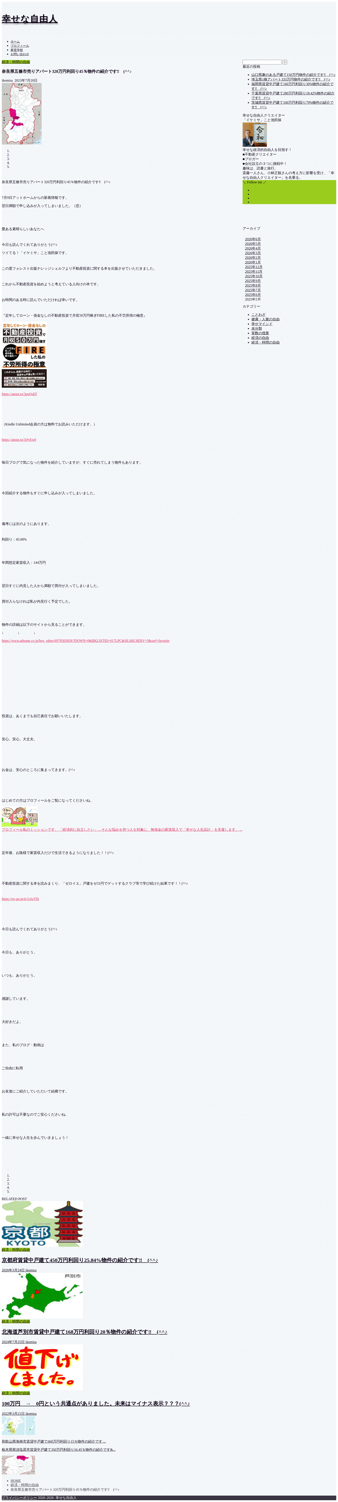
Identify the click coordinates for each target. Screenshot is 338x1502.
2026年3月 (253, 253)
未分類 (256, 328)
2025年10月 (254, 276)
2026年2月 (253, 257)
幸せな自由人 (30, 19)
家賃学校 (17, 50)
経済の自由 (260, 338)
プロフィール (20, 45)
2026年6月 (253, 239)
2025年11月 (253, 271)
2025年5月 (253, 299)
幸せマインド (262, 324)
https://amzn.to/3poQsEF (19, 394)
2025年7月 (253, 290)
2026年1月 (253, 262)
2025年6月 (253, 295)
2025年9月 (253, 281)
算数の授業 (260, 333)
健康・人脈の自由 (265, 319)
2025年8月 (253, 285)
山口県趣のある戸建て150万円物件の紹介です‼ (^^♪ (293, 75)
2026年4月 (253, 248)
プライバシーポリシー (19, 1498)
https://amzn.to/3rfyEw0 (19, 440)
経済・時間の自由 (16, 62)
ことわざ (258, 314)
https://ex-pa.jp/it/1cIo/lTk (20, 899)
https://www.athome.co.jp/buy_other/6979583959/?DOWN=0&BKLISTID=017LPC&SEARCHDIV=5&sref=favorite (85, 641)
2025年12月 (254, 267)
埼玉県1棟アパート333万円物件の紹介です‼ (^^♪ (290, 79)
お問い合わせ (20, 54)
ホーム (15, 41)
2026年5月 (253, 244)
